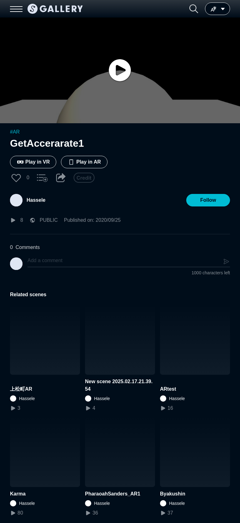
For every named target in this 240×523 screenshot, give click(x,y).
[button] (194, 9)
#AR (15, 132)
